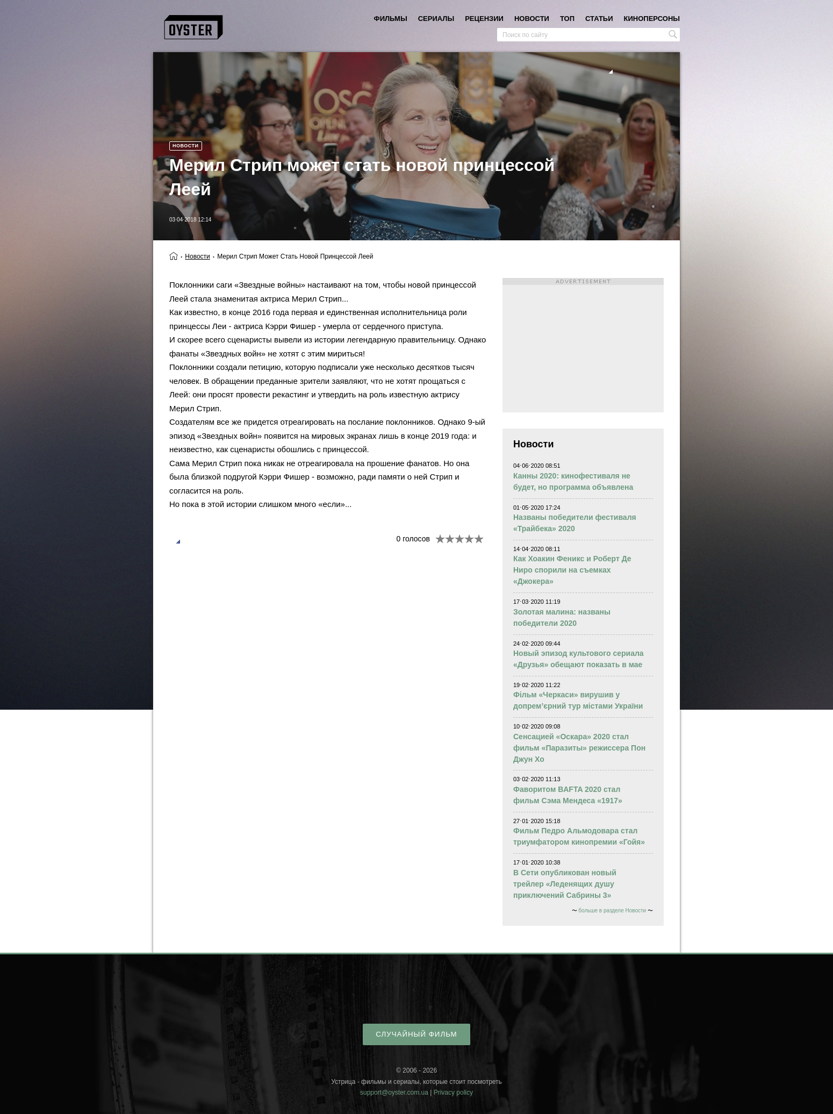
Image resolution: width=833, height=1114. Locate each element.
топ (567, 19)
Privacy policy (453, 1092)
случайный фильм (416, 1034)
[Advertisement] (583, 345)
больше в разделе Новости (612, 910)
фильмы (390, 19)
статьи (599, 19)
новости (531, 19)
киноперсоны (652, 19)
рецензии (484, 19)
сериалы (436, 19)
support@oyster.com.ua (394, 1092)
